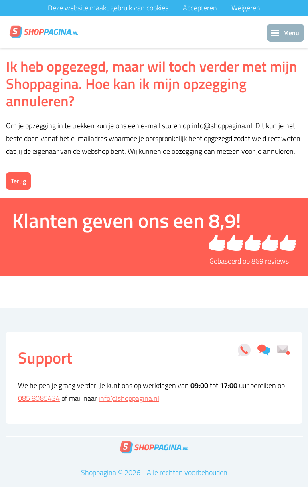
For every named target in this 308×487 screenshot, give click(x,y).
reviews (270, 261)
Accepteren (200, 7)
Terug (18, 181)
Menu (291, 33)
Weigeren (245, 7)
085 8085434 (39, 398)
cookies (157, 7)
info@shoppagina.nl (129, 398)
